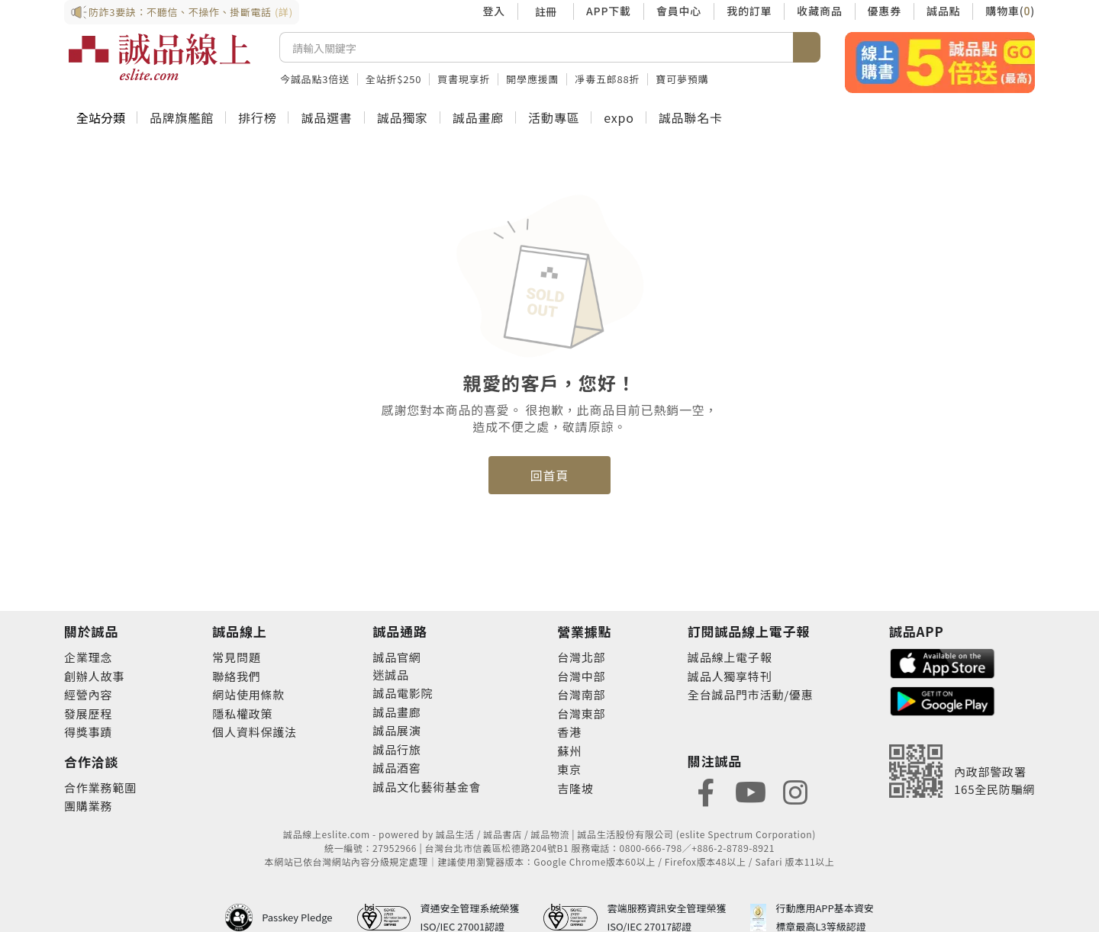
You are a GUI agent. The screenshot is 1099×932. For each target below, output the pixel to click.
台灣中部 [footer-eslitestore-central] (581, 676)
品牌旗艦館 (182, 117)
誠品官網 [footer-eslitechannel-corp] (396, 657)
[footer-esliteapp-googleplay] (942, 700)
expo (618, 117)
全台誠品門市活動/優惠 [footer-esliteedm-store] (751, 694)
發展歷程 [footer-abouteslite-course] (88, 713)
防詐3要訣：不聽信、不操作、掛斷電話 (181, 12)
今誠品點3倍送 (315, 79)
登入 (493, 10)
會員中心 (678, 10)
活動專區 (553, 117)
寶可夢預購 (682, 79)
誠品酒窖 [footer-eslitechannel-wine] (396, 768)
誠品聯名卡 (691, 117)
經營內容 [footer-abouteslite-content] (88, 694)
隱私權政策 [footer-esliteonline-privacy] (242, 713)
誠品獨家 (402, 117)
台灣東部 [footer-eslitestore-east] (581, 713)
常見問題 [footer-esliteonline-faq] (236, 657)
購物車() (1010, 10)
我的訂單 (749, 10)
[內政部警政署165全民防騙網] (962, 771)
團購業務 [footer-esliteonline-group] (88, 806)
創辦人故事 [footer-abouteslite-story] (94, 676)
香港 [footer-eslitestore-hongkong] (569, 732)
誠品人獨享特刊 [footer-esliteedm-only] (730, 676)
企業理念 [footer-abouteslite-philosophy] (88, 657)
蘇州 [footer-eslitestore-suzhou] (569, 751)
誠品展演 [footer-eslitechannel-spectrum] (396, 730)
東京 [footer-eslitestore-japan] (569, 769)
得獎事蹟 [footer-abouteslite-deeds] (88, 732)
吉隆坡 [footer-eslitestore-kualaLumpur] (575, 788)
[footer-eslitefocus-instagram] (795, 791)
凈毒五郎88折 (607, 79)
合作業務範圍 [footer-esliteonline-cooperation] (100, 787)
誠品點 (943, 10)
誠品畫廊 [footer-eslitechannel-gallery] (396, 712)
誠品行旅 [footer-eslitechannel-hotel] (396, 749)
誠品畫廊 (478, 117)
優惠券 (884, 10)
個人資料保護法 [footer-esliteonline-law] (254, 732)
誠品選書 (326, 117)
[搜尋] (536, 47)
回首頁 (549, 475)
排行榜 (257, 117)
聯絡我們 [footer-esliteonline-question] (236, 676)
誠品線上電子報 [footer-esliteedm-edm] (730, 657)
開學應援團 (532, 79)
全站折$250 (393, 79)
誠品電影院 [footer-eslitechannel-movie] (402, 693)
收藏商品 (819, 10)
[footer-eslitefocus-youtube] (750, 791)
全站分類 (100, 117)
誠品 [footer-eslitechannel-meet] (397, 675)
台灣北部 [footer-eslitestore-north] (581, 657)
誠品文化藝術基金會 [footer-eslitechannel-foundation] (426, 787)
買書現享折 (463, 79)
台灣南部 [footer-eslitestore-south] (581, 694)
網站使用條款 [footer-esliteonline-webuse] (248, 694)
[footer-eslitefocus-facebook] (706, 791)
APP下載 (608, 10)
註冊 (545, 11)
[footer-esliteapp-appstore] (942, 662)
